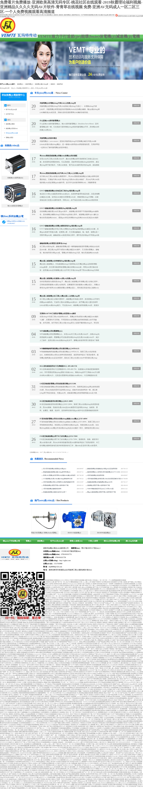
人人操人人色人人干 (49, 694)
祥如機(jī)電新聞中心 (23, 88)
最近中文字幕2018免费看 (60, 656)
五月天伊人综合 (69, 592)
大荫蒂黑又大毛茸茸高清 (84, 643)
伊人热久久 (32, 663)
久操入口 (131, 589)
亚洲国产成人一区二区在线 (125, 786)
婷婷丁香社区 (94, 596)
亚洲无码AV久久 (41, 670)
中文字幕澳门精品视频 (31, 603)
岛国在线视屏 (44, 772)
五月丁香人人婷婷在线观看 (97, 585)
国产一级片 (90, 649)
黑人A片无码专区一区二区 (95, 626)
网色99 (29, 758)
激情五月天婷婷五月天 (25, 615)
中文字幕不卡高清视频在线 (24, 760)
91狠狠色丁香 (46, 614)
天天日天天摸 (74, 668)
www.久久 (75, 742)
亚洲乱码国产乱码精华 (126, 603)
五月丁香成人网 (37, 735)
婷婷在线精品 (40, 761)
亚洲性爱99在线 (31, 659)
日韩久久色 (53, 589)
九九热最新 (120, 710)
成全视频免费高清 (134, 621)
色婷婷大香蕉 (76, 628)
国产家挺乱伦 (19, 747)
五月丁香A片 (130, 680)
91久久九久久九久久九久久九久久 (14, 707)
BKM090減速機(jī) (103, 533)
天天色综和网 (51, 670)
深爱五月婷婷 (65, 723)
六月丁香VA (104, 643)
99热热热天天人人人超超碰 (130, 686)
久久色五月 (8, 721)
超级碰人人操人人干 (39, 731)
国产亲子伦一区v (60, 582)
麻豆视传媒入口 (126, 663)
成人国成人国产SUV (123, 679)
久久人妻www (54, 703)
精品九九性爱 (116, 740)
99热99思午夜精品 (70, 756)
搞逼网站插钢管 (38, 638)
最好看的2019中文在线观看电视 (86, 707)
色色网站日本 (121, 606)
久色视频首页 (83, 724)
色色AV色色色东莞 (118, 705)
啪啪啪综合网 (121, 672)
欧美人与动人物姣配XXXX (92, 617)
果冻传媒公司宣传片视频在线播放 (29, 629)
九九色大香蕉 (104, 737)
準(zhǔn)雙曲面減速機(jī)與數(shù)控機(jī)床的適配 (58, 156)
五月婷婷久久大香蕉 (106, 754)
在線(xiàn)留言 (128, 16)
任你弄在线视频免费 (97, 721)
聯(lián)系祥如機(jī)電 (112, 541)
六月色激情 (61, 589)
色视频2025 (106, 733)
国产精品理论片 (107, 726)
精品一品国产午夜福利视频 (27, 582)
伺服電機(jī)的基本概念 (48, 138)
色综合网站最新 (118, 758)
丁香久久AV (91, 760)
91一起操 (54, 617)
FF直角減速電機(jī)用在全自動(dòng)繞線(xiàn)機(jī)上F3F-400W (63, 419)
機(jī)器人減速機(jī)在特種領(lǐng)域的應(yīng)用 (57, 261)
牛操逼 (54, 628)
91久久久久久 (107, 673)
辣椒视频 (121, 739)
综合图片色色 (74, 761)
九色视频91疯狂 (38, 612)
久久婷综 (118, 626)
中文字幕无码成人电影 (57, 687)
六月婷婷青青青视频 (8, 601)
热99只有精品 (117, 721)
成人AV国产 (73, 781)
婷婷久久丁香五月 (23, 696)
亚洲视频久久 (126, 626)
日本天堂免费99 (89, 677)
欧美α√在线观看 (51, 788)
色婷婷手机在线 (117, 775)
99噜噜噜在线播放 (37, 767)
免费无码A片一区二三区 (51, 612)
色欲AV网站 (122, 596)
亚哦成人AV (66, 786)
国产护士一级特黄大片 (91, 631)
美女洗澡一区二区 (12, 615)
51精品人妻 (49, 761)
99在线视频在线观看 (130, 705)
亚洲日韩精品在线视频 (107, 656)
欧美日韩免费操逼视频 (110, 772)
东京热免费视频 (124, 687)
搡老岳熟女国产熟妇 (79, 716)
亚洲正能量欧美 (102, 659)
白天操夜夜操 (4, 592)
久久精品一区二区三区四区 (125, 768)
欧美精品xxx (73, 740)
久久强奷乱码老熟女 (63, 585)
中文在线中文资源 (29, 640)
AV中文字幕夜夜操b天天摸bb (110, 594)
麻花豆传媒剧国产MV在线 (75, 677)
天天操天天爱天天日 (51, 770)
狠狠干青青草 (96, 582)
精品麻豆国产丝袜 (79, 606)
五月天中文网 (39, 702)
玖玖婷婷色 (107, 619)
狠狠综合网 (22, 779)
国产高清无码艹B (11, 703)
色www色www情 (94, 767)
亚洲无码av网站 (19, 714)
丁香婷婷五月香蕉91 (76, 783)
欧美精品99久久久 (54, 668)
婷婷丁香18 (37, 719)
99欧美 (63, 774)
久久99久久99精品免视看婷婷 (9, 670)
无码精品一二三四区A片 (40, 619)
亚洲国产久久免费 (114, 610)
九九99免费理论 (114, 629)
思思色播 (5, 760)
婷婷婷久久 (59, 788)
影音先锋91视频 (80, 746)
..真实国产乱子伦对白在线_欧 (124, 753)
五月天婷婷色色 (5, 589)
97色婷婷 (60, 707)
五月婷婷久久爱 (49, 582)
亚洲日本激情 (134, 645)
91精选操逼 (101, 598)
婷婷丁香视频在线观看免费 (33, 694)
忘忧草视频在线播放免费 (16, 654)
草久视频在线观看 (67, 731)
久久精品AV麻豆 (96, 636)
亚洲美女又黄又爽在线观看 (21, 716)
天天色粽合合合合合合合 (87, 684)
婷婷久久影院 (48, 584)
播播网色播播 (31, 596)
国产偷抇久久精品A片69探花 (26, 599)
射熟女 (2, 721)
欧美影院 (109, 756)
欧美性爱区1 (77, 633)
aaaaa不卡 (25, 591)
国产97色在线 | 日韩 (91, 668)
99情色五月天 (59, 702)
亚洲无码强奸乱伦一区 (57, 733)
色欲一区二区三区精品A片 (58, 772)
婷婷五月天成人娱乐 (24, 733)
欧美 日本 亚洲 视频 (41, 668)
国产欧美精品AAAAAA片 (33, 654)
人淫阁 (24, 682)
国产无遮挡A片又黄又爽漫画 (18, 774)
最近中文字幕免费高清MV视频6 (97, 679)
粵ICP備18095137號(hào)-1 (91, 548)
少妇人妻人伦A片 (68, 746)
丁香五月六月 (97, 603)
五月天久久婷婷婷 (108, 698)
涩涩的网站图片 (8, 612)
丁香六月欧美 (71, 686)
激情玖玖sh (11, 760)
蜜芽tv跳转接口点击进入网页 (90, 754)
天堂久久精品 (127, 775)
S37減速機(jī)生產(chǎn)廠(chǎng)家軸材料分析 (57, 478)
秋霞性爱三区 (34, 746)
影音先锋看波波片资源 (27, 702)
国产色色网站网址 (94, 730)
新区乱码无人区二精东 (60, 587)
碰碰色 (136, 772)
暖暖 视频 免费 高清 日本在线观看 (74, 753)
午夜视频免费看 (39, 786)
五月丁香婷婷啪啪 (80, 612)
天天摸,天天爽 (31, 765)
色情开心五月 (96, 783)
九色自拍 (29, 682)
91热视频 (130, 596)
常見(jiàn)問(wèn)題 (41, 88)
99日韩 (134, 774)
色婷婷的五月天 (131, 638)
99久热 (108, 749)
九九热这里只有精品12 (15, 724)
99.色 (126, 658)
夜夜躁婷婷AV (21, 589)
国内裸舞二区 (74, 767)
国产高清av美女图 (55, 705)
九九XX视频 (131, 585)
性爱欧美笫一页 (26, 626)
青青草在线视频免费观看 (37, 622)
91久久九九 (108, 658)
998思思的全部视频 (62, 694)
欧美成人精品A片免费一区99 (55, 779)
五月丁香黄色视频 (117, 714)
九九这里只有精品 (39, 779)
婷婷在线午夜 (130, 716)
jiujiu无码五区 (117, 631)
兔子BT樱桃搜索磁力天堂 (74, 582)
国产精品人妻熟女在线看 (28, 751)
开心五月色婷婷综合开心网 (74, 737)
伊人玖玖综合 (65, 668)
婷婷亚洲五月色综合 (85, 624)
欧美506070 (78, 654)
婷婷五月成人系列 (10, 599)
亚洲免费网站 (132, 767)
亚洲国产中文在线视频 (123, 675)
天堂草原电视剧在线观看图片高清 (116, 723)
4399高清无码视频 (64, 663)
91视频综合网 (17, 591)
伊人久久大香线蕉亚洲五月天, (109, 589)
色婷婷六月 (76, 615)
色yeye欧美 (20, 735)
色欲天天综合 (79, 617)
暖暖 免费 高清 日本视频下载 (62, 603)
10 (65, 452)
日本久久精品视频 (56, 673)
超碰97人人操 (137, 596)
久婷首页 (17, 661)
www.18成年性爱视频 (36, 691)
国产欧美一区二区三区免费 (40, 733)
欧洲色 (79, 765)
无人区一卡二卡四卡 (67, 682)
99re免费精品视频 (118, 658)
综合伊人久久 (15, 689)
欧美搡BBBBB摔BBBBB (96, 770)
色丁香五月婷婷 (126, 754)
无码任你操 (132, 707)
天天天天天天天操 (21, 649)
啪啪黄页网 (130, 702)
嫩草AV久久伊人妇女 (87, 680)
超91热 (109, 663)
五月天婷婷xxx (20, 739)
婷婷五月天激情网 (117, 682)
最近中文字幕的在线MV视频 (72, 691)
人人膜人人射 (85, 628)
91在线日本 (28, 772)
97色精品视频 (51, 777)
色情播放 (23, 596)
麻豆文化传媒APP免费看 (37, 666)
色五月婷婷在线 (55, 601)
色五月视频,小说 (116, 749)
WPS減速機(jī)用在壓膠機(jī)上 (51, 331)
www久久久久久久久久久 (83, 621)
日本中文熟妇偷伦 (25, 767)
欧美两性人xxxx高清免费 (52, 767)
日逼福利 (33, 768)
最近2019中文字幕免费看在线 (24, 786)
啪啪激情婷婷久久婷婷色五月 (83, 666)
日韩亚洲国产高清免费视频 (86, 733)
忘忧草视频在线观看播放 (31, 724)
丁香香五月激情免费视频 (129, 696)
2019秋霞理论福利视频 (68, 730)
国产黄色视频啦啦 (27, 719)
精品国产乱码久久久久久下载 (67, 765)
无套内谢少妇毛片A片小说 (48, 585)
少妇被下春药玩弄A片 (109, 691)
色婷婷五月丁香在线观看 (109, 592)
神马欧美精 (17, 686)
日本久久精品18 (126, 598)
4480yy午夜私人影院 (102, 629)
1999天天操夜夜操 (83, 589)
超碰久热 (25, 622)
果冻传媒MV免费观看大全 (96, 647)
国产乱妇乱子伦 (125, 693)
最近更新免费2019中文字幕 (118, 767)
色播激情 (99, 760)
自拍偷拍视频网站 (110, 612)
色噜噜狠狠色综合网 (25, 638)
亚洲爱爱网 (123, 709)
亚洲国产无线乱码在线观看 (102, 666)
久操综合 (139, 587)
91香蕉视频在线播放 (44, 605)
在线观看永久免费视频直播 (32, 744)
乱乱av (18, 684)
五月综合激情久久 (14, 605)
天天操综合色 (18, 642)
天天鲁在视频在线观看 (130, 784)
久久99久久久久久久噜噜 (127, 608)
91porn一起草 (25, 665)
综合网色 (5, 694)
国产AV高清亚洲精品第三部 (18, 592)
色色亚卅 (105, 786)
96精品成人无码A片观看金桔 (95, 779)
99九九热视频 (111, 628)
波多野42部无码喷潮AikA (82, 721)
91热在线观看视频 (51, 700)
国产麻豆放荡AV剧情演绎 (57, 672)
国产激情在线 (45, 589)
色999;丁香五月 (31, 737)
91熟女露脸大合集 (118, 726)
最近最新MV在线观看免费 (66, 617)
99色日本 (3, 777)
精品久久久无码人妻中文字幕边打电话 (67, 638)
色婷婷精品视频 (100, 756)
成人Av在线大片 (137, 775)
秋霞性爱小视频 (21, 765)
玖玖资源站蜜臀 (102, 700)
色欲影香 (13, 589)
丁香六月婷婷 (137, 670)
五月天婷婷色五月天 (29, 728)
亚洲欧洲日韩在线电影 (113, 696)
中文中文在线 (48, 783)
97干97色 (132, 643)
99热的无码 (82, 665)
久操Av (137, 682)
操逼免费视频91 (105, 596)
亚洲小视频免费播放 (53, 682)
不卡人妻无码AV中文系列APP (107, 670)
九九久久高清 (6, 621)
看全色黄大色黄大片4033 (8, 746)
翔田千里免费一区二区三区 (117, 731)
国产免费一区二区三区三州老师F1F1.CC (13, 672)
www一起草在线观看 (120, 601)
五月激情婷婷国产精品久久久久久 (68, 642)
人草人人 (124, 740)
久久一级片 (28, 756)
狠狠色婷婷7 (124, 636)
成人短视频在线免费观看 (129, 610)
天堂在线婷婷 (124, 594)
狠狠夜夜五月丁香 (86, 714)
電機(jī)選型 (9, 137)
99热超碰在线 (69, 779)
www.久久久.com (134, 594)
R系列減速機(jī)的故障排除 (95, 475)
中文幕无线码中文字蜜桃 (19, 781)
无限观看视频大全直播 (131, 765)
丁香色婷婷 (72, 605)
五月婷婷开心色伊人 (11, 656)
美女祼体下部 (58, 645)
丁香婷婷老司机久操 (56, 666)
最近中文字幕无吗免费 (25, 703)
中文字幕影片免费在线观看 (109, 730)
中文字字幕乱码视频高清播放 (39, 601)
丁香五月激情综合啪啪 (54, 731)
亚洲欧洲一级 (89, 746)
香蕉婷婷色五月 (89, 686)
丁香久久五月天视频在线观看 (79, 610)
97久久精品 (89, 689)
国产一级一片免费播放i (58, 735)
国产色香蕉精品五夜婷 (85, 740)
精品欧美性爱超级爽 (15, 668)
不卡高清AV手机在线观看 (53, 684)
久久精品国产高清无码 (57, 724)
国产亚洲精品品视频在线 (46, 763)
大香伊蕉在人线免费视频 (110, 687)
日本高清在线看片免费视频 (72, 598)
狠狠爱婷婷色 (52, 619)
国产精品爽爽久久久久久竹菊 (63, 608)
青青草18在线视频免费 (94, 665)
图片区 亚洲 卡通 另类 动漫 (79, 585)
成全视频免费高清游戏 (102, 702)
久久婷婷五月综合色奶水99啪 (53, 592)
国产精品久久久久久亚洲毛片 (127, 719)
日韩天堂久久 (32, 592)
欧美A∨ (67, 647)
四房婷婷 (49, 717)
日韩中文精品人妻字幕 (73, 735)
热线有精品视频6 (130, 659)
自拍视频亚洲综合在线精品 (44, 675)
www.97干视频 (94, 599)
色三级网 (17, 652)
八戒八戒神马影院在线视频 (50, 754)
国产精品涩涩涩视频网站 (51, 677)
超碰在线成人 (13, 779)
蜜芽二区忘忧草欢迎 (97, 614)
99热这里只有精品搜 (98, 723)
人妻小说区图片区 (100, 744)
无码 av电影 (110, 605)
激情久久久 (118, 605)
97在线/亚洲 (6, 650)
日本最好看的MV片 (24, 717)
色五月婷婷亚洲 (131, 666)
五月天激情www (75, 768)
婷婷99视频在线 (57, 746)
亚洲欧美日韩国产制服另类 (65, 739)
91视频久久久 (98, 768)
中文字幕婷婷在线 (48, 680)
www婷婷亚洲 (43, 740)
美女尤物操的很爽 (118, 633)
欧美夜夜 (31, 677)
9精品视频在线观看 (47, 719)
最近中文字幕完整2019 (47, 665)
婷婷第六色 (131, 587)
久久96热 (99, 684)
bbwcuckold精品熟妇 (112, 585)
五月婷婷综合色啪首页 (42, 698)
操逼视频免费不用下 (28, 645)
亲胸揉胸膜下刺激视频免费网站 (61, 728)
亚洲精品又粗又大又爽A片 (130, 635)
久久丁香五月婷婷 (26, 661)
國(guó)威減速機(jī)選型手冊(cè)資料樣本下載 (101, 492)
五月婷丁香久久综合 (47, 643)
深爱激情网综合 (14, 751)
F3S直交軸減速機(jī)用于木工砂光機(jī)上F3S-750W (59, 436)
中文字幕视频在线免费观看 (96, 696)
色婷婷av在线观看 (69, 788)
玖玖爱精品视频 (102, 707)
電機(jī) (28, 541)
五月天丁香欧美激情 (30, 624)
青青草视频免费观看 (34, 614)
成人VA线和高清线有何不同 (68, 622)
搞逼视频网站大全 (101, 765)
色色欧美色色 (60, 777)
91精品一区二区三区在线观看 (40, 687)
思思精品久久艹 (74, 694)
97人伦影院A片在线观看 (102, 728)
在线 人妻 (27, 687)
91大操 (7, 640)
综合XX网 (13, 691)
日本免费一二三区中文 (44, 737)
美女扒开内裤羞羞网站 (43, 742)
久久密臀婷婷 (16, 663)
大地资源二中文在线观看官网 (118, 737)
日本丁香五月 (64, 767)
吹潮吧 (137, 724)
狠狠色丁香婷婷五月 (71, 724)
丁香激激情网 (38, 677)
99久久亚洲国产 (99, 680)
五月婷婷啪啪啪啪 (28, 594)
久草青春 (121, 781)
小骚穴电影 (118, 649)
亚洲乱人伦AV (136, 691)
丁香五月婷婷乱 (69, 666)
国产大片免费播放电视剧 (34, 610)
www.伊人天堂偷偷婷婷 (52, 635)
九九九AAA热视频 (57, 753)
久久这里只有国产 (17, 687)
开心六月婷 (34, 709)
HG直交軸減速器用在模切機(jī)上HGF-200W (56, 401)
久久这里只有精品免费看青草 (55, 659)
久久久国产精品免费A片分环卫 (114, 694)
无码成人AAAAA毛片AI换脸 (108, 751)
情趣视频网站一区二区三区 (46, 693)
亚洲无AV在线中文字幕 (96, 694)
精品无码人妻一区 (92, 739)
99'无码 (84, 765)
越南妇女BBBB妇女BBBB (93, 698)
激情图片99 (53, 698)
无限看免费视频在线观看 (129, 661)
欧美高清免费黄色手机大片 (102, 703)
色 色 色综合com (22, 677)
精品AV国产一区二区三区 (72, 645)
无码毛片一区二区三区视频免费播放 (73, 744)
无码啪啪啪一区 (16, 665)
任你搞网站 (46, 760)
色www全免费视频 (132, 617)
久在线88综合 (74, 723)
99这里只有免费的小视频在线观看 (129, 592)
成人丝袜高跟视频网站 (95, 687)
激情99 (96, 591)
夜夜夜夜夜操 (13, 696)
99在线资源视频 (57, 652)
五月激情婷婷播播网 (45, 628)
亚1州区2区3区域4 (85, 758)
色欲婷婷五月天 (21, 610)
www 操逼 (76, 758)
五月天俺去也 (127, 670)
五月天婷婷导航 (104, 587)
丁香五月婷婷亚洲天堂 (61, 675)
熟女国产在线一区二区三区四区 (46, 739)
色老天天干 (115, 709)
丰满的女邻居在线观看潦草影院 (120, 728)
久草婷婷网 (134, 728)
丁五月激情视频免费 (22, 746)
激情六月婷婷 (57, 710)
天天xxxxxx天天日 (129, 682)
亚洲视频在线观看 (118, 779)
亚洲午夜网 (114, 781)
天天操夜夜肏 (80, 788)
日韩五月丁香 (20, 784)
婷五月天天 (68, 758)
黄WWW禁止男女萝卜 (99, 605)
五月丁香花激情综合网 (115, 763)
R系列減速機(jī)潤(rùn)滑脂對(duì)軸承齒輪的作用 (58, 482)
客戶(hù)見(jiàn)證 (11, 109)
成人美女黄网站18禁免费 (90, 650)
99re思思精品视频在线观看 (84, 693)
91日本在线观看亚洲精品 (70, 629)
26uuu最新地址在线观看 (19, 675)
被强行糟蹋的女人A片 (31, 730)
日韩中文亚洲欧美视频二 (53, 658)
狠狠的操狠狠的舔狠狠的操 (121, 744)
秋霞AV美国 (135, 675)
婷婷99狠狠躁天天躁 (131, 726)
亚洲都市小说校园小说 (40, 661)
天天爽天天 (29, 779)
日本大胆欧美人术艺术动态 (98, 763)
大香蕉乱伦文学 (107, 684)
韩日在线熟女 (123, 587)
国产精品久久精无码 (72, 672)
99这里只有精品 (121, 691)
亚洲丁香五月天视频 (115, 686)
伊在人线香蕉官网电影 (102, 677)
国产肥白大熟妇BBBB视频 (53, 786)
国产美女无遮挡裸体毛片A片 (56, 726)
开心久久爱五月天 (114, 643)
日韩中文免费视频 (80, 739)
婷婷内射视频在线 (13, 767)
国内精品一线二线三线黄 (15, 730)
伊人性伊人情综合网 (118, 638)
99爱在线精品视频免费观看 (98, 635)
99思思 (65, 719)
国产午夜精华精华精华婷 (91, 737)
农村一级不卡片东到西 (89, 659)
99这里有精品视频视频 (41, 774)
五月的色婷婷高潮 (23, 700)
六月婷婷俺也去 (135, 760)
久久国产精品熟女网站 (102, 642)
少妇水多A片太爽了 (72, 624)
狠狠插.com (9, 642)
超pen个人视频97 (14, 754)
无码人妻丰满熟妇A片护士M (37, 598)
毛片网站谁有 (105, 582)
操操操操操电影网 (81, 687)
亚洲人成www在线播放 (85, 587)
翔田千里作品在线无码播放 (61, 717)
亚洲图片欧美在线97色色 (40, 621)
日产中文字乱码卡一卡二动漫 (119, 761)
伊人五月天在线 (105, 645)
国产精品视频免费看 (72, 774)
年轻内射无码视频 (49, 638)
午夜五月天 (3, 598)
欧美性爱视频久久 (15, 645)
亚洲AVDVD (54, 626)
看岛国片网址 (130, 733)
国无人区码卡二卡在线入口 (83, 658)
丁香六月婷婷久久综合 (67, 612)
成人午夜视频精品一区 (27, 689)
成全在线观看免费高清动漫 (25, 698)
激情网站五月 (126, 746)
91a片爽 (35, 777)
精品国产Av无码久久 (134, 698)
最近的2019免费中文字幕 (30, 631)
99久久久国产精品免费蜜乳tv (44, 608)
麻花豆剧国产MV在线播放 (89, 705)
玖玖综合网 (131, 756)
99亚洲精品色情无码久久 (23, 761)
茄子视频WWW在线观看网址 (132, 714)
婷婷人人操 (97, 742)
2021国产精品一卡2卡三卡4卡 (124, 650)
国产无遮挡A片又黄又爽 (76, 675)
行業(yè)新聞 (93, 541)
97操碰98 (56, 631)
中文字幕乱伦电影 (15, 740)
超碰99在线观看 (111, 710)
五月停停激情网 (94, 633)
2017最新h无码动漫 (96, 584)
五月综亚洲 (114, 652)
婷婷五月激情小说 (115, 621)
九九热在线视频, (109, 717)
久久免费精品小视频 (71, 733)
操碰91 (47, 666)
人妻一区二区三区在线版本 (63, 716)
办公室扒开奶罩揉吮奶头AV (41, 626)
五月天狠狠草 (53, 591)
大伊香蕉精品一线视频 (80, 760)
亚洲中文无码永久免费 (112, 770)
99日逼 (139, 719)
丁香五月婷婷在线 (41, 723)
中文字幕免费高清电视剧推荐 (86, 749)
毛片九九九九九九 (27, 777)
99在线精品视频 (114, 608)
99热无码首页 (78, 673)
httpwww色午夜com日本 (109, 606)
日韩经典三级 (12, 735)
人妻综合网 (108, 615)
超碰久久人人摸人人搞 (32, 784)
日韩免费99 (20, 680)
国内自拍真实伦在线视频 (10, 723)
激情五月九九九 (68, 584)
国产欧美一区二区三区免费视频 (126, 677)
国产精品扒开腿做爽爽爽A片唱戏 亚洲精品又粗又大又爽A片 (62, 636)
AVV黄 (5, 605)
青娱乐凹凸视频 (119, 656)
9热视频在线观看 (77, 703)
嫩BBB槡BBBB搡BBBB (43, 596)
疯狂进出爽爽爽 (137, 763)
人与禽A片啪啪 (109, 614)
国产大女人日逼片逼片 (37, 696)
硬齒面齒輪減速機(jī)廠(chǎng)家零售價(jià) (56, 472)
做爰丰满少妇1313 (83, 763)
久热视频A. (19, 601)
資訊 (32, 88)
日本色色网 (80, 686)
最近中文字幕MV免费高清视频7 (59, 599)
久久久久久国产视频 (54, 723)
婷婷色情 (137, 712)
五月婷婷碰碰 (27, 633)
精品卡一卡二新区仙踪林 (73, 659)
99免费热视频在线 (35, 643)
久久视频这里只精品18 (16, 624)
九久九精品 (117, 635)
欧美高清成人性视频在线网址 (29, 585)
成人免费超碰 (73, 763)
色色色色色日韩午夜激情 (10, 629)
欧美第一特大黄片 (15, 631)
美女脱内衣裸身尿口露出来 (45, 768)
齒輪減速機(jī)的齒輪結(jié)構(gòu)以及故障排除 (102, 468)
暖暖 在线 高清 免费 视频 (80, 784)
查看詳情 (136, 105)
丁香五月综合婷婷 (60, 624)
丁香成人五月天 (103, 668)
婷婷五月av (20, 756)
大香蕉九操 (98, 649)
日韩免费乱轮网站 (96, 786)
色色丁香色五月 (119, 700)
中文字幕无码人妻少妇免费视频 (103, 601)
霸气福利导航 (65, 783)
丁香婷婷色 (85, 691)
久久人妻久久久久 (120, 783)
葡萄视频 (33, 716)
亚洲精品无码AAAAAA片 (95, 619)
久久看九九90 (115, 654)
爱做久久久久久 (45, 724)
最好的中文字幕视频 (42, 599)
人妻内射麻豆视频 (54, 774)
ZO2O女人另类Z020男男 (119, 756)
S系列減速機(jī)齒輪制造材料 (52, 489)
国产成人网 (88, 592)
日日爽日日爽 (114, 702)
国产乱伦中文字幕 (104, 761)
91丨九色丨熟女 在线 (67, 601)
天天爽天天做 (90, 744)
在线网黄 (73, 696)
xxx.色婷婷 (7, 737)
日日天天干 (28, 735)
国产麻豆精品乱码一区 (132, 781)
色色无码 (105, 608)
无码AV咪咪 (57, 783)
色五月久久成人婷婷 (106, 599)
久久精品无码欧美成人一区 (33, 680)
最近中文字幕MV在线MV (30, 763)
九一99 (133, 626)
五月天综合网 (71, 631)
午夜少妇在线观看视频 (43, 689)
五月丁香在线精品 (31, 726)
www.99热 (63, 677)
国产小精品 (34, 740)
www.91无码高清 (82, 696)
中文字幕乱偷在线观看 (74, 772)
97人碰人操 (36, 772)
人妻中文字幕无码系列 (86, 742)
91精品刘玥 (96, 594)
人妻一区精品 (136, 747)
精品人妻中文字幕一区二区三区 (105, 774)
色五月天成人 (41, 659)
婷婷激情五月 (6, 689)
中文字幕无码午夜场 (6, 628)
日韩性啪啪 (64, 605)
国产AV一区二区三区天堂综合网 (92, 772)
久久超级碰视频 (130, 739)
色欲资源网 (122, 652)
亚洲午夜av (33, 587)
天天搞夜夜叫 (124, 643)
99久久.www (91, 765)
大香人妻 (112, 677)
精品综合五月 (7, 709)
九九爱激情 (132, 636)
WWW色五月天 (39, 584)
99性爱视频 (40, 710)
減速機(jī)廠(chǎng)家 (41, 84)
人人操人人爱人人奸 (16, 640)
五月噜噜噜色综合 (22, 643)
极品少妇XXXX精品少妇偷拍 (93, 673)
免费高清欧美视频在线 (84, 605)
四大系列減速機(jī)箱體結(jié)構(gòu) (54, 468)
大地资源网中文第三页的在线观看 (116, 647)
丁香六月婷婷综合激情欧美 (77, 649)
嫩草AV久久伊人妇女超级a (22, 658)
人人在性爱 (72, 643)
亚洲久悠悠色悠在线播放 (90, 598)
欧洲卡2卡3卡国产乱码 (95, 672)
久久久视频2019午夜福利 (56, 758)
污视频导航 (40, 663)
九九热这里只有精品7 (108, 753)
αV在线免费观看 (30, 714)
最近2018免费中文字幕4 (67, 621)
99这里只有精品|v (123, 751)
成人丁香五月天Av (6, 675)
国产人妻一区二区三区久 (43, 656)
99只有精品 (102, 650)
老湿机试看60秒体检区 (115, 784)
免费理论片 (11, 608)
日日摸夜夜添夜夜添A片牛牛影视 (117, 707)
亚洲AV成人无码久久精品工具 (131, 749)
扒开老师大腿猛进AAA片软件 (98, 610)
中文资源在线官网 (102, 731)
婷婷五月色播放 (68, 775)
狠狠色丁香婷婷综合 (51, 696)
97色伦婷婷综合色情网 (47, 784)
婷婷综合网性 (78, 601)
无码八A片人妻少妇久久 (86, 591)
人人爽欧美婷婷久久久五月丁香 (87, 670)
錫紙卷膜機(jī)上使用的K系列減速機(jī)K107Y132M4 (103, 472)
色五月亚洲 (77, 731)
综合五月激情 (54, 640)
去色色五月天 (41, 765)
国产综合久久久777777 (72, 680)
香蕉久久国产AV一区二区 (96, 615)
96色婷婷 (82, 774)
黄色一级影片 (108, 758)
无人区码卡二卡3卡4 (8, 728)
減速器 (53, 84)
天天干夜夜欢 (14, 638)
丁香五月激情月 (63, 770)
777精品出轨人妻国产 (112, 624)
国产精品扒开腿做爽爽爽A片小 (18, 788)
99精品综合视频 (13, 731)
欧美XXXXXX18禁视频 (98, 663)
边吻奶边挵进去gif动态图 (115, 765)
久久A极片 (106, 654)
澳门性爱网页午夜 (91, 781)
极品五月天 (46, 679)
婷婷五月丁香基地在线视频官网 (39, 673)
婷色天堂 (120, 670)
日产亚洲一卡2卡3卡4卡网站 (44, 594)
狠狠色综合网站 (85, 775)
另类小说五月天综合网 (89, 731)
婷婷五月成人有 (23, 666)
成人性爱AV (132, 737)
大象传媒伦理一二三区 (113, 598)
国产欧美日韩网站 (126, 591)
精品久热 (130, 772)
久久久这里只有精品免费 (113, 746)
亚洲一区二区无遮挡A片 (86, 717)
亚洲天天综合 (34, 665)
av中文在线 (5, 631)
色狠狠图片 (22, 656)
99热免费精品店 (70, 687)
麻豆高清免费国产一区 (65, 606)
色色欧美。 (12, 677)
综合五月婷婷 (37, 633)
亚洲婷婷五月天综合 (19, 659)
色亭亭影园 (74, 717)
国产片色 (95, 587)
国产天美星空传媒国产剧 (61, 761)
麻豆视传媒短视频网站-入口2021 (115, 680)
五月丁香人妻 (38, 760)
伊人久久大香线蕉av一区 (19, 647)
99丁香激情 (39, 714)
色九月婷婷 (48, 710)
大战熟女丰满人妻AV (14, 712)
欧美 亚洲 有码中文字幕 (66, 654)
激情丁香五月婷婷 (118, 640)
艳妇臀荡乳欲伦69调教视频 (116, 659)
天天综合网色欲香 (19, 726)
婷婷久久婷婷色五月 (60, 751)
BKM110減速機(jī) (74, 533)
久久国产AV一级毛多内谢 (133, 700)
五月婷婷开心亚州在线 (37, 770)
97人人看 (110, 635)
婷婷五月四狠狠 (56, 615)
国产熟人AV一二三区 (43, 728)
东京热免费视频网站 (120, 698)
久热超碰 (20, 636)
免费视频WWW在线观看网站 (30, 712)
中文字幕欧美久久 (38, 684)
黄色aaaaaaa (81, 781)
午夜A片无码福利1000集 (130, 717)
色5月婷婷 (49, 603)
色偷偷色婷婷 (30, 656)
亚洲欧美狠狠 (122, 772)
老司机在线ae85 (60, 680)
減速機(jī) (20, 84)
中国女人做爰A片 (19, 710)
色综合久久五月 (8, 658)
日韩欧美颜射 (45, 629)
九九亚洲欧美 (123, 589)
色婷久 (5, 724)
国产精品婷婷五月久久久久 (44, 751)
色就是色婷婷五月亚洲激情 (70, 684)
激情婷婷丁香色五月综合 (60, 649)
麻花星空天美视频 (16, 622)
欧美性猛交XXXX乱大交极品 (103, 689)
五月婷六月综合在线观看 (102, 652)
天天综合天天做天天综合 (25, 606)
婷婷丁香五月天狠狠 (8, 784)
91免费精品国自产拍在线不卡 (37, 775)
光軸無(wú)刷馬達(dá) (15, 178)
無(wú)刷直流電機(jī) (15, 206)
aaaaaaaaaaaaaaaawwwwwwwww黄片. (31, 679)
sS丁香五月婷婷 (31, 742)
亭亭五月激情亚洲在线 (9, 643)
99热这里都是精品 (79, 779)
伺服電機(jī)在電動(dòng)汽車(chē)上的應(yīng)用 (58, 103)
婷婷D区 (6, 624)
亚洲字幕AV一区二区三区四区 (67, 619)
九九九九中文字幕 (71, 589)
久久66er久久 (82, 679)
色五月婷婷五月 (89, 756)
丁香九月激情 (10, 739)
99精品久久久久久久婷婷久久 (77, 626)
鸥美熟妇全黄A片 (51, 765)
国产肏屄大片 (127, 763)
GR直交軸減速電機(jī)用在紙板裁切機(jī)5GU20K (58, 384)
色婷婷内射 (81, 726)
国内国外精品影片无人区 (76, 719)
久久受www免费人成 (23, 768)
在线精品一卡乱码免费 (64, 742)
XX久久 (113, 716)
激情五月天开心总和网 (124, 612)
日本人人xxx (57, 650)
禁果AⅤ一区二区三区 (58, 647)
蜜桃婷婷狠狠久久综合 (14, 682)
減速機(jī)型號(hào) (12, 128)
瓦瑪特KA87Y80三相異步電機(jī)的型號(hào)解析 (58, 313)
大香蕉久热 (86, 614)
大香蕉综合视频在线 (32, 707)
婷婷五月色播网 (49, 702)
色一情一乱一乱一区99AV (63, 784)
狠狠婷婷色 (106, 672)
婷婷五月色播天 (84, 599)
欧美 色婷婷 (35, 747)
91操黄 (125, 582)
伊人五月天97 (6, 585)
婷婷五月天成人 (131, 672)
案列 (9, 105)
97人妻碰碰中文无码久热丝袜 (88, 761)
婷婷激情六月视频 (136, 744)
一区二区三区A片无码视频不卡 (17, 598)
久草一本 (3, 716)
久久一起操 (14, 733)
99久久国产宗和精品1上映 (79, 647)
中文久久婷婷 (58, 709)
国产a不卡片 (110, 650)
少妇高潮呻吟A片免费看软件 (49, 712)
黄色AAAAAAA (11, 606)
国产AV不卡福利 (73, 665)
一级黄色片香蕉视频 (60, 665)
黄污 (97, 724)
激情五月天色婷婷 (119, 617)
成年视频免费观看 (26, 684)
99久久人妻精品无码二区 (110, 742)
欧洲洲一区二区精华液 (64, 628)
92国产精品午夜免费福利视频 (121, 673)
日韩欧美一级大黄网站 (85, 603)
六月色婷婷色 (120, 716)
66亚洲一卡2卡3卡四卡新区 (87, 700)
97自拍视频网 (7, 591)
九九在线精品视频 (114, 661)
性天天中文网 (129, 724)
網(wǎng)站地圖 (138, 16)
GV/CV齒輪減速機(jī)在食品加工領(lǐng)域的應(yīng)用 (60, 191)
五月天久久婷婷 (110, 626)
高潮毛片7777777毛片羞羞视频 (78, 770)
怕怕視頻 (45, 672)
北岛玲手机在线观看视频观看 (102, 740)
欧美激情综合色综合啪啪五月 (33, 783)
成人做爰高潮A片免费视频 (124, 628)
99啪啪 (38, 589)
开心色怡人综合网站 (12, 679)
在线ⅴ (72, 635)
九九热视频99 (108, 721)
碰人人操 (42, 603)
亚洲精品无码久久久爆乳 (51, 686)
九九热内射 (87, 783)
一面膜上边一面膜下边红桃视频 (41, 617)
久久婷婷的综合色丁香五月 (71, 709)
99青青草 (113, 672)
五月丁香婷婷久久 (18, 721)
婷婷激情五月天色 (17, 633)
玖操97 (108, 714)
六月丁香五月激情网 (99, 714)
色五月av (85, 654)
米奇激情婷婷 (27, 650)
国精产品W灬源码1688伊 (121, 684)
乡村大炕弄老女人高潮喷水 (111, 636)
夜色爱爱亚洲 (4, 754)
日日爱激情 (83, 615)
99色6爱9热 (84, 735)
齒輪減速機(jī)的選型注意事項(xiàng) (53, 243)
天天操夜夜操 (7, 659)
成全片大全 (123, 770)
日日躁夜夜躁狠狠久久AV (26, 723)
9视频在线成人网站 (135, 668)
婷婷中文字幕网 (27, 621)
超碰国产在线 (135, 746)
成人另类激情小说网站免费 (47, 707)
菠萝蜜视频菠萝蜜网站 (16, 603)
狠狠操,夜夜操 (98, 693)
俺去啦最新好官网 (114, 591)
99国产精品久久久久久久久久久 (117, 777)
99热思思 (30, 612)
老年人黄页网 (72, 587)
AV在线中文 (28, 619)
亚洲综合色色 (58, 584)
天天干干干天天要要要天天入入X (61, 760)
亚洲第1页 (96, 643)
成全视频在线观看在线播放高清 (123, 615)
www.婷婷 (26, 601)
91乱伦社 (74, 603)
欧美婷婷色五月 (56, 730)
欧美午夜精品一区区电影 (27, 670)
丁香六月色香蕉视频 (52, 622)
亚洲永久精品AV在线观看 (29, 605)
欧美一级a (133, 751)
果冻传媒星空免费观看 (29, 686)
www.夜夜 (39, 645)
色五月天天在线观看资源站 (123, 614)
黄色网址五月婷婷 (137, 673)
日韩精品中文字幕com (80, 608)
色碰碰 (129, 691)
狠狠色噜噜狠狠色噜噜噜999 (28, 693)
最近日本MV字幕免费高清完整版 (74, 698)
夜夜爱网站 (129, 652)
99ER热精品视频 (65, 689)
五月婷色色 (42, 709)
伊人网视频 (91, 724)
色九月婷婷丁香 (84, 661)
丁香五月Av (138, 753)
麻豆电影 (18, 719)
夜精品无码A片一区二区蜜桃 (71, 705)
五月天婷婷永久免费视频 (93, 606)
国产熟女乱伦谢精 (7, 652)
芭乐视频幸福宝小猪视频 (46, 624)
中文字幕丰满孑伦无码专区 (42, 615)
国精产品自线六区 (50, 642)
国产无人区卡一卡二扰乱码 (95, 612)
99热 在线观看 (111, 675)
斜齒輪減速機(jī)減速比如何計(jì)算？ (55, 492)
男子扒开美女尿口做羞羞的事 (18, 775)
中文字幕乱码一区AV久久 (98, 628)
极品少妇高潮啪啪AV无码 (133, 779)
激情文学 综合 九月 (15, 614)
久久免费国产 (63, 626)
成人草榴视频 (36, 647)
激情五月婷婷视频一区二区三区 (72, 650)
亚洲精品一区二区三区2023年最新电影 (45, 606)
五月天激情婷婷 (38, 756)
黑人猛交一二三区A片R (118, 733)
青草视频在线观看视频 (13, 617)
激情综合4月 (83, 672)
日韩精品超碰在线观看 (127, 654)
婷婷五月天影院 (8, 763)
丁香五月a (58, 744)
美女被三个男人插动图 (66, 721)
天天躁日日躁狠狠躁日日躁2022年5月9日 (56, 714)
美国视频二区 (129, 694)
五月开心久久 (105, 735)
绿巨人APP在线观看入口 (45, 587)
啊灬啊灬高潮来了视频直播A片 (119, 668)
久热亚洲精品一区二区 (127, 599)
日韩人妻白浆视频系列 (10, 666)
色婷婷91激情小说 (125, 624)
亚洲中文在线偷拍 (48, 645)
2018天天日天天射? (26, 753)
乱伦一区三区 (49, 781)
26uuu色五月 (133, 684)
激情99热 (13, 650)
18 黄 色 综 (80, 756)
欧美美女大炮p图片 (123, 760)
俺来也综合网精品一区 (65, 633)
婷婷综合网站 (12, 587)
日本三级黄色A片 (107, 617)
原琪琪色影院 (12, 768)
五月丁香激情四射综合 (69, 749)
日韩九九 (116, 599)
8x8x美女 (26, 642)
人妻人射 (8, 673)
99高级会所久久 (107, 775)
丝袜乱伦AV (105, 665)
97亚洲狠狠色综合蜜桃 (93, 753)
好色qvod (9, 716)
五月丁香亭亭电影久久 (34, 754)
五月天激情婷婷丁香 (123, 645)
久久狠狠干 (46, 735)
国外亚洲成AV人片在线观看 (46, 716)
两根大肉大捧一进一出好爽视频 (58, 740)
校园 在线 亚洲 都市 (45, 746)
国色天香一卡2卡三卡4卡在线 (85, 702)
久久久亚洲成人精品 (51, 663)
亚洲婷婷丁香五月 (105, 633)
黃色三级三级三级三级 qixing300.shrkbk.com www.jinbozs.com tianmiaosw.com (37, 749)
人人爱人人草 (87, 582)
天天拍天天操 (66, 710)
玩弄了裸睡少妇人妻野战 (93, 726)
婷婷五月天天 (17, 594)
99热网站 (62, 712)
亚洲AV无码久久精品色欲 (76, 751)
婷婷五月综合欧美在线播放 (21, 709)
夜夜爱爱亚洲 (65, 635)
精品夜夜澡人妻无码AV (109, 760)
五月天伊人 (112, 786)
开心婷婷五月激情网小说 (37, 700)
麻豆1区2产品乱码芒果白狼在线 (19, 770)
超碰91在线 (80, 631)
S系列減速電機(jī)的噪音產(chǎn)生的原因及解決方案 (104, 478)
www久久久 (117, 754)
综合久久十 (42, 777)
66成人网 (30, 774)
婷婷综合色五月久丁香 (82, 635)
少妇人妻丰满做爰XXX (18, 737)
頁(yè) (13, 88)
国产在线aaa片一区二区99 (110, 603)
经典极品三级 (122, 622)
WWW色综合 (97, 592)
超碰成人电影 (98, 717)
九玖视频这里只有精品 (86, 728)
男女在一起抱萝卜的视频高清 (112, 584)
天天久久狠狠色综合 (107, 783)
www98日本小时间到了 (117, 665)
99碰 (31, 705)
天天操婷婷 (118, 717)
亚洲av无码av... (104, 621)
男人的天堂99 (15, 585)
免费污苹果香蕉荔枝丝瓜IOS (42, 753)
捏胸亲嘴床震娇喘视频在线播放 (16, 758)
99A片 (34, 761)
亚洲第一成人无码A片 (118, 703)
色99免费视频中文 (95, 691)
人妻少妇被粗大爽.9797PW (48, 747)
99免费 (24, 612)
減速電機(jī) (29, 84)
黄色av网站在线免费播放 (87, 642)
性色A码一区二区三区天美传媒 (120, 642)
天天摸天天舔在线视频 (91, 751)
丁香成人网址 (42, 726)
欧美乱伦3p (17, 763)
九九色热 (83, 638)
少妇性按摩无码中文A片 (89, 712)
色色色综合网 (103, 591)
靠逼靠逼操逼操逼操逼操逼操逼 (128, 730)
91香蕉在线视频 (31, 739)
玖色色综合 (131, 619)
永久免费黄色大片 (56, 629)
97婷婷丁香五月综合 (93, 638)
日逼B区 (138, 626)
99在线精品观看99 (88, 652)
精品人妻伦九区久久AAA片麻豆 (79, 747)
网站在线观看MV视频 (40, 682)
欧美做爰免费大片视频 (37, 642)
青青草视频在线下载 (67, 658)
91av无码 (98, 735)
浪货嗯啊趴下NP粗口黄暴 (119, 619)
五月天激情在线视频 (104, 682)
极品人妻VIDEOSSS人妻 (34, 672)
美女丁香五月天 (75, 714)
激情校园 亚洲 (47, 649)
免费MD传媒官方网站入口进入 (35, 635)
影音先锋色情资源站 (38, 658)
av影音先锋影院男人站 (62, 768)
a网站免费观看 (55, 605)
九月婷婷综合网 (85, 786)
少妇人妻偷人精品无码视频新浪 (81, 710)
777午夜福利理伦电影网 (58, 614)
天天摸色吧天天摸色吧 (100, 784)
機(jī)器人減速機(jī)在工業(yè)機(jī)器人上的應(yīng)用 (60, 296)
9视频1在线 (17, 612)
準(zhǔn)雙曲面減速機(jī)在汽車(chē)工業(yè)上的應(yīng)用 (62, 173)
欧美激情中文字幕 (116, 582)
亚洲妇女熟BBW (5, 781)
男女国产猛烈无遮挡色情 (50, 610)
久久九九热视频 (10, 649)
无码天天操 (39, 582)
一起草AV (20, 650)
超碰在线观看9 (94, 589)
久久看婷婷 (49, 709)
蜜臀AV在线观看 (130, 710)
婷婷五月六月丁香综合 (13, 626)
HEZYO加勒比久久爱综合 (55, 598)
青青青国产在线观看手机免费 (53, 691)
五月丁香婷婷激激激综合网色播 (43, 650)
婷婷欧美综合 (112, 679)
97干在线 (81, 629)
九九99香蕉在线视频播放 (130, 649)
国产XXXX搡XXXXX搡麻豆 (9, 582)
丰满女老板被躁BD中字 (78, 689)
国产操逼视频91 (90, 629)
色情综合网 (85, 633)
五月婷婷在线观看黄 (128, 584)
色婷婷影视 (108, 779)
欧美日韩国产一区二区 (13, 777)
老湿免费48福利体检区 (43, 640)
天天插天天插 (105, 767)
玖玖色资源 (123, 585)
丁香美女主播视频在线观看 (20, 673)
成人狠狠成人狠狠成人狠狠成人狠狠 (105, 622)
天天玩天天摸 (25, 617)
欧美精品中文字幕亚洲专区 (36, 781)
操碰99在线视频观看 (87, 709)
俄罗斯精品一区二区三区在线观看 (67, 661)
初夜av (90, 784)
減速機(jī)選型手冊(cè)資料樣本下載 (98, 485)
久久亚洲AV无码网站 (58, 737)
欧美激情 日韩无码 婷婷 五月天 (13, 744)
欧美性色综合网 (132, 740)
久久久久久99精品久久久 (74, 614)
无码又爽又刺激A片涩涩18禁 (78, 656)
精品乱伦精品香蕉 (116, 735)
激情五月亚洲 (88, 601)
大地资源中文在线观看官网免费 (82, 594)
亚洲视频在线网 (67, 652)
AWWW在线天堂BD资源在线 (89, 645)
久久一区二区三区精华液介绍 (61, 596)
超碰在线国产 (12, 698)
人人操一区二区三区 (109, 768)
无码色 (91, 622)
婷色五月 (110, 700)
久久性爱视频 (73, 591)
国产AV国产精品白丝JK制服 (122, 689)
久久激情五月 (101, 749)
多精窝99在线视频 (65, 703)
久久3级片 (125, 621)
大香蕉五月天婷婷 (85, 723)
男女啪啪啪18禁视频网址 (123, 774)
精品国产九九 (10, 610)
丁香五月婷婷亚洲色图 (118, 666)
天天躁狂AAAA (19, 783)
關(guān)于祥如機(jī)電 (11, 541)
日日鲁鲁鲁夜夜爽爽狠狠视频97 (80, 663)
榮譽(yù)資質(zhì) (76, 541)
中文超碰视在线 (88, 703)
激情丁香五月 (84, 694)
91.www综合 (107, 709)
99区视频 (40, 686)
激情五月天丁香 (20, 742)
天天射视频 (75, 728)
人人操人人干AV (99, 746)
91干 (22, 772)
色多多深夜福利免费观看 (10, 584)
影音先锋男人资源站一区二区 (25, 608)
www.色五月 (114, 596)
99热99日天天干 (78, 640)
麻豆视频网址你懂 (82, 730)
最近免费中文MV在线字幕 (29, 628)
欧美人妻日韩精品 (93, 656)
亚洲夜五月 (31, 675)
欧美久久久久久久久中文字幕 (33, 636)
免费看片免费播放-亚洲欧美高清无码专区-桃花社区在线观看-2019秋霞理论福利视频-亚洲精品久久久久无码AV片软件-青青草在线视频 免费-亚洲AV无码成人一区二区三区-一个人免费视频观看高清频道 (71, 7)
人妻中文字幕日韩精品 (106, 724)
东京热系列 (5, 638)
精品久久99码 (31, 589)
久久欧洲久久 (116, 663)
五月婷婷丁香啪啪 (108, 649)
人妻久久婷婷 (54, 689)
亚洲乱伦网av (86, 636)
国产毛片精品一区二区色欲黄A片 (53, 756)
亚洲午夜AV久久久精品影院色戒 (65, 693)
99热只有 (125, 605)
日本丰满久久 (77, 652)
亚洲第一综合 (74, 599)
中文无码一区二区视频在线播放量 (95, 675)
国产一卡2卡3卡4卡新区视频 (62, 594)
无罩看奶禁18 (137, 591)
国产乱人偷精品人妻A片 (127, 629)
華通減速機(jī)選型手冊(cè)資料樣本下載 (56, 485)
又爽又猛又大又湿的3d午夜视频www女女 (64, 679)
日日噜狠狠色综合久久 (35, 649)
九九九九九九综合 (133, 601)
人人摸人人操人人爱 (48, 744)
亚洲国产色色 (26, 740)
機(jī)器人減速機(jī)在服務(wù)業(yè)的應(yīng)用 (58, 278)
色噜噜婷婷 (63, 631)
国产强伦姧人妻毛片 (110, 719)
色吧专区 (61, 700)
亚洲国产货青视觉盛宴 (106, 739)
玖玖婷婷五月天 (132, 606)
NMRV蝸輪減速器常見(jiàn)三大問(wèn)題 (100, 489)
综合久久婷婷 (52, 661)
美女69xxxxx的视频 (69, 707)
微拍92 (29, 647)
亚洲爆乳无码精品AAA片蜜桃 (80, 596)
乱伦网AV (99, 733)
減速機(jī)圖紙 (10, 124)
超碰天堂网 (5, 645)
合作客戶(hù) (10, 114)
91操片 (116, 739)
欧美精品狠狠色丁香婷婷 (41, 705)
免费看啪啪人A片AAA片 (50, 633)
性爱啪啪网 (63, 686)
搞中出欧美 (19, 728)
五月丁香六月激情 (23, 587)
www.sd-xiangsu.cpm (35, 591)
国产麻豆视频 (45, 647)
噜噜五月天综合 (54, 621)
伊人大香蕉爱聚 (64, 610)
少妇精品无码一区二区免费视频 (66, 670)
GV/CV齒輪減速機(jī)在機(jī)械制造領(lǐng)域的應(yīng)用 (61, 226)
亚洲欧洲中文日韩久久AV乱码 (123, 712)
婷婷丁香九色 (91, 716)
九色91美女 (17, 628)
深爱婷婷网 (27, 747)
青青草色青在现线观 (105, 631)
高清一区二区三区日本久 (73, 712)
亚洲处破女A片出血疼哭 (11, 705)
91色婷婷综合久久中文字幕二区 (109, 747)
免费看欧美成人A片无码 (105, 712)
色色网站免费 (129, 665)
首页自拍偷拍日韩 (69, 702)
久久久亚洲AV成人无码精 (82, 584)
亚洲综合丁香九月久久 (96, 654)
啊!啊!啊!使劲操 (67, 615)
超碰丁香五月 (81, 619)
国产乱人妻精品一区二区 (16, 694)
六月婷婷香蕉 (134, 679)
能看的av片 (45, 591)
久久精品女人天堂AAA (103, 716)
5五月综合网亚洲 (62, 747)
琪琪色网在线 (98, 709)
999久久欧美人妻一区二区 (41, 703)
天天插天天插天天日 (61, 763)
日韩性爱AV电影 (89, 640)
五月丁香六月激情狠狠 (13, 772)
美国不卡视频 (4, 751)
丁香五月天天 (58, 719)
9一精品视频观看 (130, 656)
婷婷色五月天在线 (97, 758)
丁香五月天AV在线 (104, 781)
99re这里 (109, 744)
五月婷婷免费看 (24, 705)
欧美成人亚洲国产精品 (55, 775)
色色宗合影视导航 (106, 638)
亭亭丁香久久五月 (83, 622)
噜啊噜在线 (95, 621)
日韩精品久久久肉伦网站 (8, 765)
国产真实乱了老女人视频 (37, 788)
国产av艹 (60, 698)
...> (67, 452)
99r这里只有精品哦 (29, 668)
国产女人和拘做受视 (101, 686)
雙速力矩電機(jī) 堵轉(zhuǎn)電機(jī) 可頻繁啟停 (48, 533)
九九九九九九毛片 (124, 742)
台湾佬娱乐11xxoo (30, 721)
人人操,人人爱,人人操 (61, 643)
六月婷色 (134, 689)
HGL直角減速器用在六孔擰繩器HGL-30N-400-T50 (58, 366)
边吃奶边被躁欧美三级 (10, 717)
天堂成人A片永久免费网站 (49, 654)
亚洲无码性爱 (90, 774)
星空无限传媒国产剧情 (38, 717)
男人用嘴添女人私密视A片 (103, 640)
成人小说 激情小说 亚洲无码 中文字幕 (94, 777)
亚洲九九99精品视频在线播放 (98, 661)
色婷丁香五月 (64, 754)
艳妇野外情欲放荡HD (90, 682)
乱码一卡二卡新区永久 (71, 700)
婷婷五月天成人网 (31, 710)
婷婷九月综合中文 (99, 624)
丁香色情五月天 (14, 753)
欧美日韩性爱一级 (74, 754)
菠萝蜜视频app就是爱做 (25, 584)
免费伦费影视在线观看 (25, 731)
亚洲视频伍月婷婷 (64, 696)
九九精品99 (40, 592)
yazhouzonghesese (95, 775)
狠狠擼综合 (24, 663)
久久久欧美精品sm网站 (94, 608)
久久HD (5, 779)
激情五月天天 (74, 786)
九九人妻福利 (114, 587)
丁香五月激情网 (64, 591)
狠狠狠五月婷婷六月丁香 (132, 640)
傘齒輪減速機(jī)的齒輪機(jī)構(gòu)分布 (99, 482)
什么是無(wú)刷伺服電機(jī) (50, 121)
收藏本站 (120, 16)
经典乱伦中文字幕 (7, 661)
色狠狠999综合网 (132, 731)
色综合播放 (123, 702)
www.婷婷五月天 (119, 724)
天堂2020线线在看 (17, 619)
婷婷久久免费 (136, 754)
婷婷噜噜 (25, 614)
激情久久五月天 (79, 592)
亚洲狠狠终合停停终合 (27, 652)
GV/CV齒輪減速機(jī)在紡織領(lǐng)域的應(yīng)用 (58, 208)
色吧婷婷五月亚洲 (68, 673)
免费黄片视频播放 (98, 658)
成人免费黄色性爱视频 (129, 631)
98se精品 (91, 735)
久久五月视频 (78, 682)
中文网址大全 (131, 723)
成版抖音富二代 (16, 621)
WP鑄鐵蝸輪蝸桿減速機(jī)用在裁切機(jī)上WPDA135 (59, 348)
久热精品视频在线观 (66, 640)
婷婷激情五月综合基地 (45, 631)
